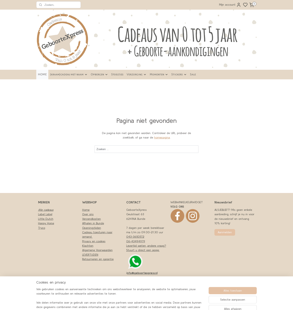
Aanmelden (225, 232)
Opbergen (99, 74)
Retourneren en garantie (98, 259)
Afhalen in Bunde (93, 223)
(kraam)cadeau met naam (69, 74)
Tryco (41, 227)
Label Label (45, 214)
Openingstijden (91, 227)
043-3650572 (135, 236)
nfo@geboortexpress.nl (142, 273)
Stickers (179, 74)
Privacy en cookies (93, 241)
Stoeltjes (117, 74)
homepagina (162, 137)
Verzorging (136, 74)
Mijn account (230, 4)
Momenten (159, 74)
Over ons (88, 214)
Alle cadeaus (46, 209)
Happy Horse (46, 223)
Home (86, 209)
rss (186, 302)
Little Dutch (45, 218)
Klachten (87, 245)
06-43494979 (135, 241)
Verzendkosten (91, 218)
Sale (193, 74)
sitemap (179, 302)
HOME (42, 74)
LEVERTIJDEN (90, 254)
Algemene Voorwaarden (97, 250)
